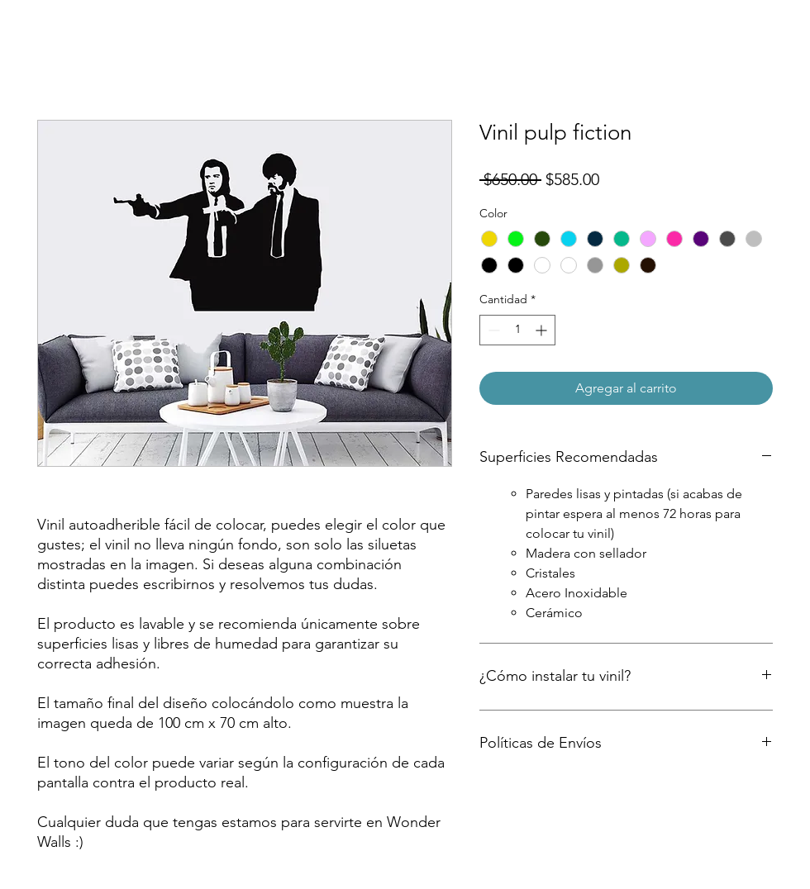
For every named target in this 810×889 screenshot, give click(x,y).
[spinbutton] (517, 330)
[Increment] (542, 330)
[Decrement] (492, 330)
